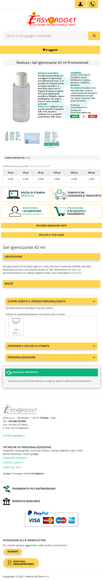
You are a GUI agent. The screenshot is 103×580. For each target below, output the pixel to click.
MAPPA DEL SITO (12, 467)
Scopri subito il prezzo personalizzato (51, 301)
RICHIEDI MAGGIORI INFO (51, 225)
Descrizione (13, 256)
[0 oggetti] (50, 50)
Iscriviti (12, 551)
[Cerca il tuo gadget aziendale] (94, 36)
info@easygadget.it (32, 214)
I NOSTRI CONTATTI (13, 462)
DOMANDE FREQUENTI (15, 458)
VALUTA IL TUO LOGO (51, 235)
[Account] (80, 4)
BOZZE (9, 283)
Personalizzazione (51, 357)
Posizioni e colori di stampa (51, 346)
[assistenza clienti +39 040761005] (92, 4)
